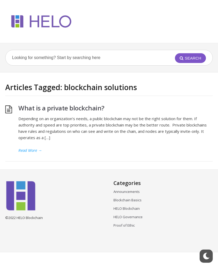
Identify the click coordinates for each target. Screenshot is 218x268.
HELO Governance (128, 217)
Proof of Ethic (124, 225)
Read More (30, 150)
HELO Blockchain (126, 208)
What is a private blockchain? (61, 108)
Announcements (126, 191)
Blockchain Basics (127, 200)
